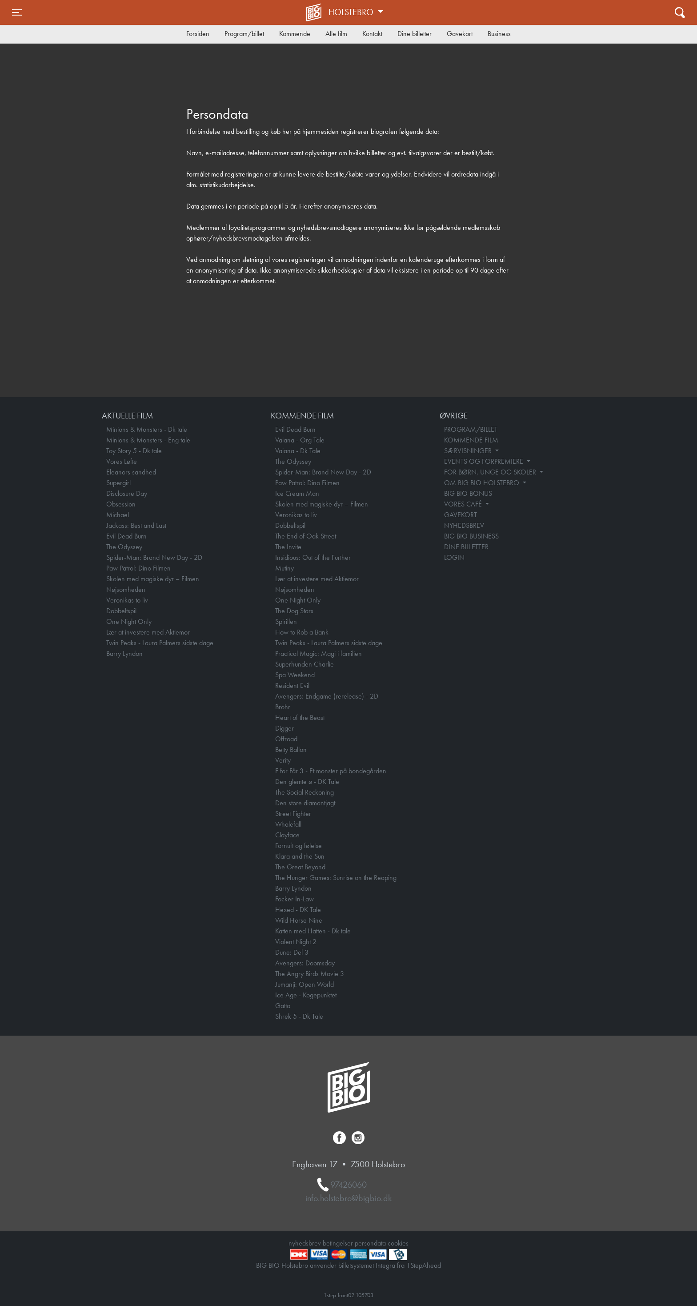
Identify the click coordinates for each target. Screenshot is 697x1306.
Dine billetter (414, 33)
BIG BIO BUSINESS (471, 536)
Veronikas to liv (127, 600)
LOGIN (454, 557)
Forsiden (197, 33)
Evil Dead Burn (126, 536)
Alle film (336, 33)
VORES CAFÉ (464, 504)
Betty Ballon (291, 749)
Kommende (294, 33)
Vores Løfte (121, 461)
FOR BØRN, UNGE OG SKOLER (491, 472)
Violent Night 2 (295, 941)
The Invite (288, 546)
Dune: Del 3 (291, 952)
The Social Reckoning (304, 792)
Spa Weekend (295, 674)
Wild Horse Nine (298, 920)
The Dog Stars (294, 610)
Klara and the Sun (299, 856)
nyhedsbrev (304, 1243)
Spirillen (286, 621)
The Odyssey (124, 546)
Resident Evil (292, 685)
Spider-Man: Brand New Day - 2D (154, 557)
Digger (284, 728)
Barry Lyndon (124, 653)
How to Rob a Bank (301, 632)
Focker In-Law (294, 899)
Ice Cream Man (297, 493)
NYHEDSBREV (464, 525)
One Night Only (129, 621)
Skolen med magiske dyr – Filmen (152, 578)
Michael (117, 514)
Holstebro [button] (352, 12)
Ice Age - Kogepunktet (305, 995)
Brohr (282, 706)
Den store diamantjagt (305, 803)
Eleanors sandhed (131, 472)
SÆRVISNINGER (468, 450)
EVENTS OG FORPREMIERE (484, 461)
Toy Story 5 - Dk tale (134, 450)
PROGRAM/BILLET (470, 429)
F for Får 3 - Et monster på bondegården (330, 771)
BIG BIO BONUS (468, 493)
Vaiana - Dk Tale (297, 450)
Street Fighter (293, 813)
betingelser (338, 1243)
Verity (283, 760)
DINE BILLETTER (466, 546)
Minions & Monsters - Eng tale (148, 440)
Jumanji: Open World (304, 984)
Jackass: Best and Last (136, 525)
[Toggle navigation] (17, 12)
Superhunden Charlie (304, 664)
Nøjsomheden (125, 589)
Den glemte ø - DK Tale (307, 781)
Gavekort (460, 33)
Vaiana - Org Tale (299, 440)
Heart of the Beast (299, 717)
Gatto (282, 1005)
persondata (370, 1243)
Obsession (121, 504)
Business (499, 33)
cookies (398, 1243)
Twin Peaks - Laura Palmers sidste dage (159, 642)
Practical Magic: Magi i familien (318, 653)
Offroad (286, 738)
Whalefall (288, 824)
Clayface (287, 835)
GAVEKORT (460, 514)
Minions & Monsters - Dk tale (146, 429)
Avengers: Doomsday (305, 963)
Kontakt (372, 33)
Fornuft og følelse (298, 845)
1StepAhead (423, 1265)
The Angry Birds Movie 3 (309, 973)
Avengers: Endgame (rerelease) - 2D (326, 696)
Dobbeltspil (121, 610)
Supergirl (118, 482)
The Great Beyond (300, 867)
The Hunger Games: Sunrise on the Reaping (336, 877)
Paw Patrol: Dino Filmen (138, 568)
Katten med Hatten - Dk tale (313, 931)
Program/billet (244, 33)
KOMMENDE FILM (471, 440)
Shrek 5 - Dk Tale (299, 1016)
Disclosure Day (126, 493)
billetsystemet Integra (366, 1265)
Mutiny (284, 568)
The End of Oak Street (305, 536)
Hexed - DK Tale (298, 909)
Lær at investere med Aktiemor (148, 632)
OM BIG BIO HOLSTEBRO (482, 482)
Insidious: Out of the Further (313, 557)
